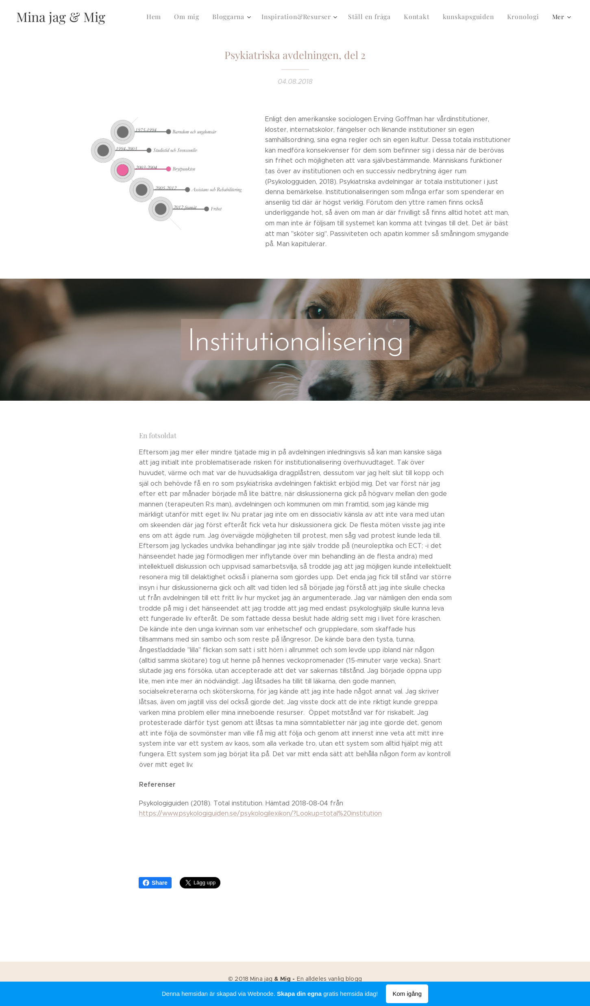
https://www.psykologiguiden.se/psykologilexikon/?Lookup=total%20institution (260, 813)
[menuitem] (165, 17)
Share (155, 882)
